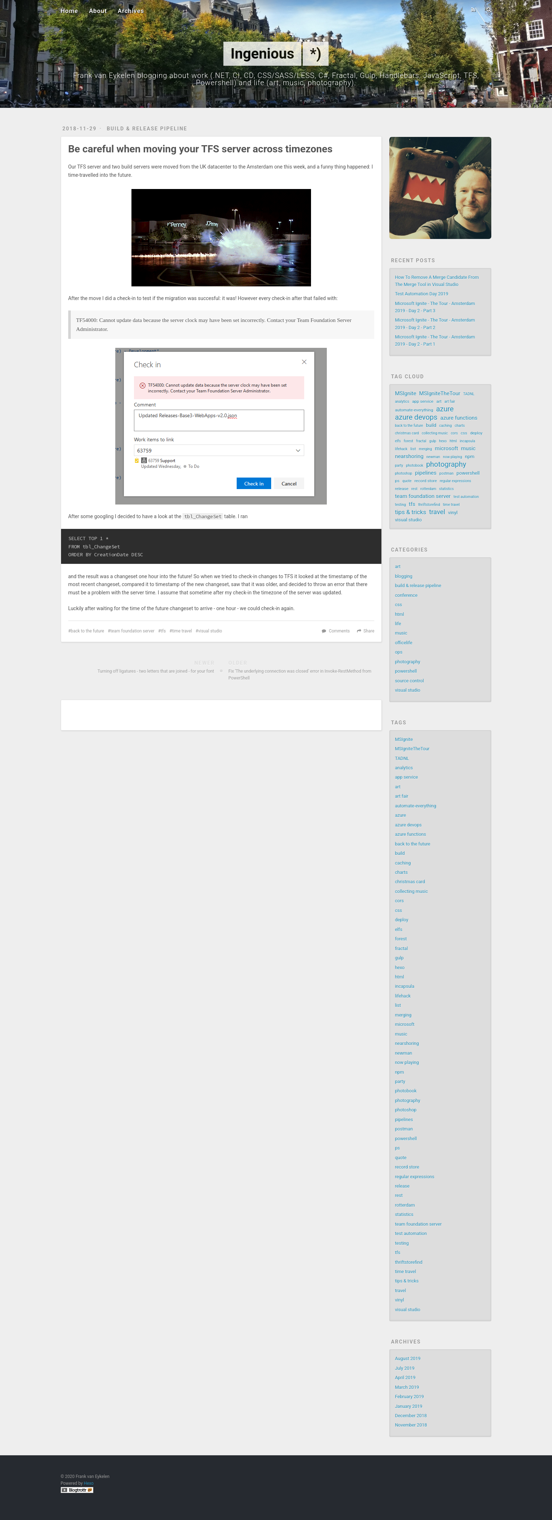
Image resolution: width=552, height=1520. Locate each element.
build (431, 425)
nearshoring (409, 456)
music (468, 448)
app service (422, 401)
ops (399, 652)
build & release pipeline (147, 129)
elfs (398, 441)
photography (446, 464)
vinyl (453, 512)
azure (445, 409)
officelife (403, 642)
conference (406, 595)
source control (409, 680)
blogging (404, 576)
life (398, 623)
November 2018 (411, 1425)
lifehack (401, 449)
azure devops (416, 417)
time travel (182, 631)
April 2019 (405, 1377)
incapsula (467, 441)
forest (408, 441)
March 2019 (407, 1387)
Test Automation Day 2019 (421, 293)
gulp (432, 441)
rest (414, 489)
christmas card (407, 433)
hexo (442, 441)
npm (470, 456)
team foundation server (132, 631)
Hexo (88, 1483)
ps (397, 480)
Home (69, 10)
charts (460, 426)
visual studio (210, 631)
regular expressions (455, 481)
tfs (163, 631)
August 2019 (408, 1358)
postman (446, 473)
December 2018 (411, 1415)
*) (315, 53)
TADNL (468, 394)
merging (425, 449)
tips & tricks (410, 512)
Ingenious (262, 53)
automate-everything (414, 410)
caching (445, 426)
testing (400, 505)
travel (437, 512)
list (413, 448)
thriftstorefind (429, 505)
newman (433, 457)
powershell (467, 473)
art (438, 401)
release (402, 488)
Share (368, 631)
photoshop (403, 473)
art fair (449, 402)
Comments (339, 631)
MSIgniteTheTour (439, 393)
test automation (466, 497)
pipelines (425, 473)
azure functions (458, 418)
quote (406, 481)
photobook (414, 465)
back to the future (87, 631)
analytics (402, 402)
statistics (446, 489)
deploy (476, 433)
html (453, 441)
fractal (421, 441)
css (464, 433)
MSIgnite (405, 393)
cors (454, 433)
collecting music (435, 433)
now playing (452, 457)
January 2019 (408, 1406)
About (98, 10)
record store (425, 480)
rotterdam (428, 489)
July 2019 (404, 1368)
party (399, 465)
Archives (131, 10)
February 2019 (409, 1396)
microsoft (446, 448)
